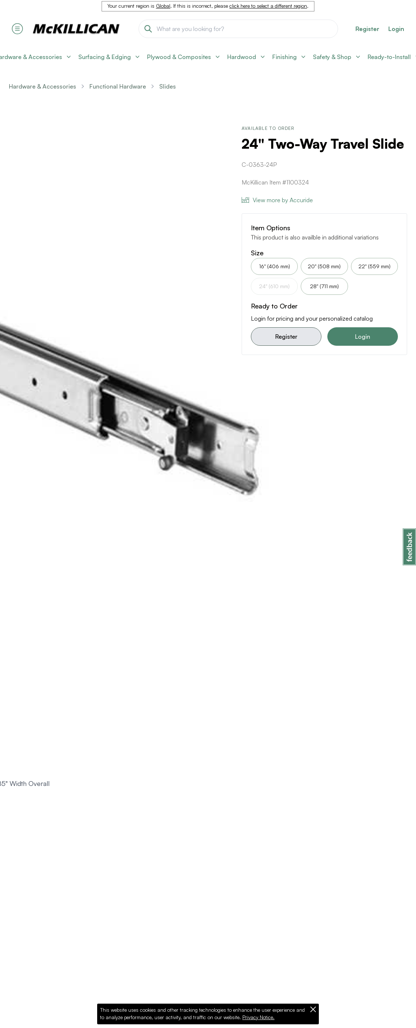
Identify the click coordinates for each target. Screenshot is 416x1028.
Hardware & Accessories (42, 86)
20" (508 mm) (324, 266)
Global (163, 6)
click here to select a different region (268, 6)
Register (286, 336)
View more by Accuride (277, 200)
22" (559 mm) (374, 266)
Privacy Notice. (258, 1017)
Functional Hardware (117, 86)
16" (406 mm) (274, 266)
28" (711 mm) (324, 286)
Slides (167, 86)
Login (396, 28)
